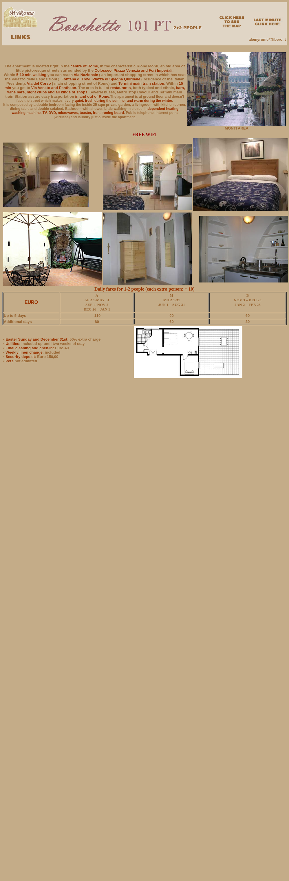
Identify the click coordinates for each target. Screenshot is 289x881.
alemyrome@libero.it (267, 39)
